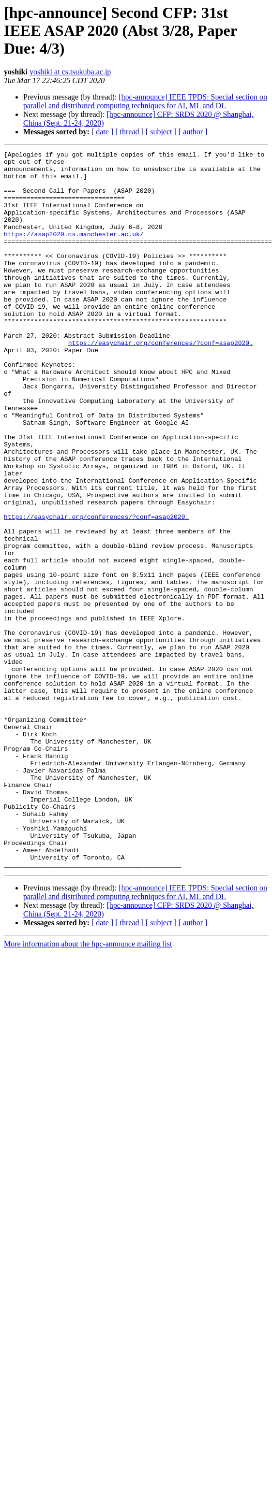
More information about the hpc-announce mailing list (88, 1018)
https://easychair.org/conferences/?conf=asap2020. (160, 373)
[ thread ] (129, 132)
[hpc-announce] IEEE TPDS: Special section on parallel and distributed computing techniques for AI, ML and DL (145, 101)
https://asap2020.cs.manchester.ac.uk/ (74, 242)
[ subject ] (161, 132)
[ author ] (193, 132)
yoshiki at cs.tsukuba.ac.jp (70, 72)
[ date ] (102, 132)
